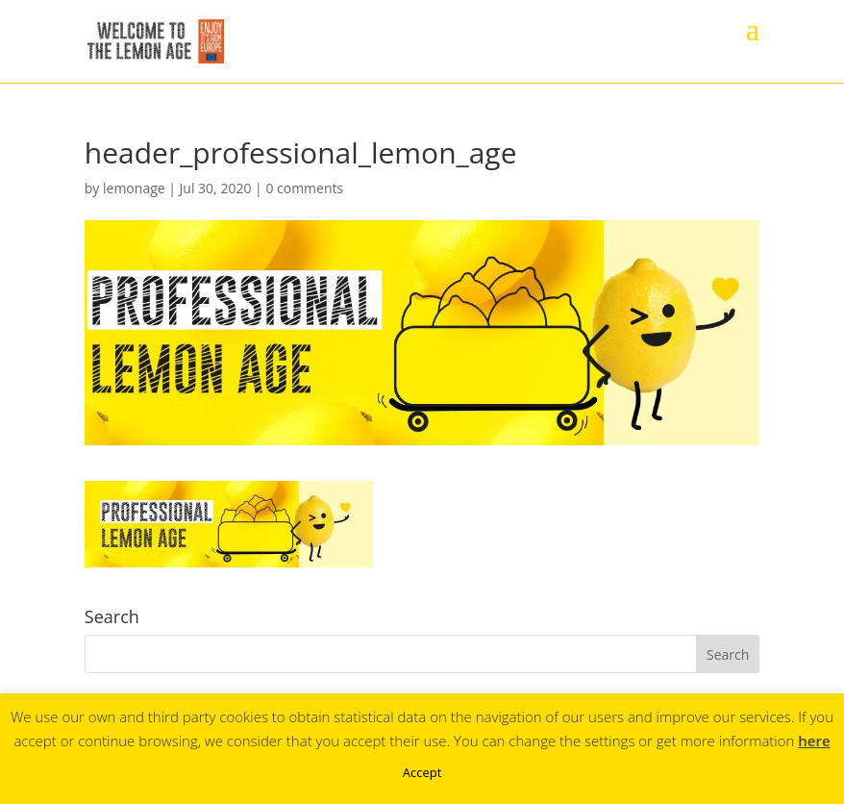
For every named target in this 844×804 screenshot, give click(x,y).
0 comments (304, 188)
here (814, 740)
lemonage (134, 188)
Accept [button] (422, 772)
